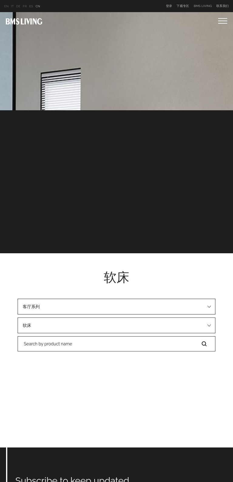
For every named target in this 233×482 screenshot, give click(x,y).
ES (31, 6)
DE (18, 6)
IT (12, 6)
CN (37, 6)
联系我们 (222, 6)
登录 (169, 6)
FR (25, 6)
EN (6, 6)
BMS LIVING (203, 6)
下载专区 (183, 6)
